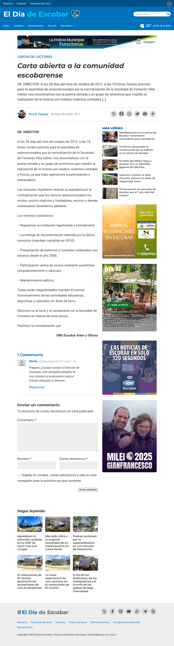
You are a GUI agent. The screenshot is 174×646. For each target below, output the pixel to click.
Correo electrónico (73, 459)
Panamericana (35, 26)
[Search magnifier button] (168, 14)
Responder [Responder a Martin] (37, 387)
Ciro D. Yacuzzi (38, 114)
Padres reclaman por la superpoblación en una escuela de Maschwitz (85, 543)
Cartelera (18, 26)
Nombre (24, 459)
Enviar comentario (88, 489)
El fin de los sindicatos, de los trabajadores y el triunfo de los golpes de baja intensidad (85, 583)
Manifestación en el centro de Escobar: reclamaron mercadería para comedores (137, 135)
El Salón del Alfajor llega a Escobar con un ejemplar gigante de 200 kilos (135, 164)
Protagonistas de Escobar (127, 622)
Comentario (26, 420)
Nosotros (8, 3)
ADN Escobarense (100, 622)
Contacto (22, 3)
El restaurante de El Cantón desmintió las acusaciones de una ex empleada (29, 581)
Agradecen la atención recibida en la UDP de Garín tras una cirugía (29, 543)
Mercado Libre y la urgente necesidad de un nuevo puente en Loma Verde (57, 543)
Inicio (6, 26)
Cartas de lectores (34, 57)
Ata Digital (110, 634)
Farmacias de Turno (40, 3)
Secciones (66, 26)
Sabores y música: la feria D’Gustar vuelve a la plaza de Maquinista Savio (137, 178)
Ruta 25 (52, 26)
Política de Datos (78, 622)
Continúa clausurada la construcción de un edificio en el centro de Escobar (136, 149)
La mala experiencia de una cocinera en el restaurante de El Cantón (57, 581)
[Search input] (150, 14)
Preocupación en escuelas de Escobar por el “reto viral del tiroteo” (137, 192)
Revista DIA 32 (25, 627)
